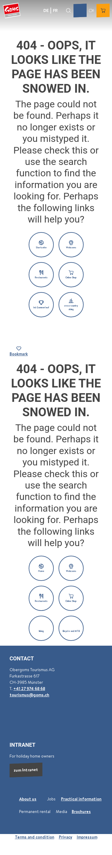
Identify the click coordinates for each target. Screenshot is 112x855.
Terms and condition (34, 837)
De (46, 10)
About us (27, 799)
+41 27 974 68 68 (29, 689)
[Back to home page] (11, 10)
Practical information (81, 799)
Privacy (65, 837)
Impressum (87, 837)
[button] (41, 244)
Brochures (81, 812)
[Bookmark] (19, 351)
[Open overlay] (68, 10)
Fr (55, 10)
